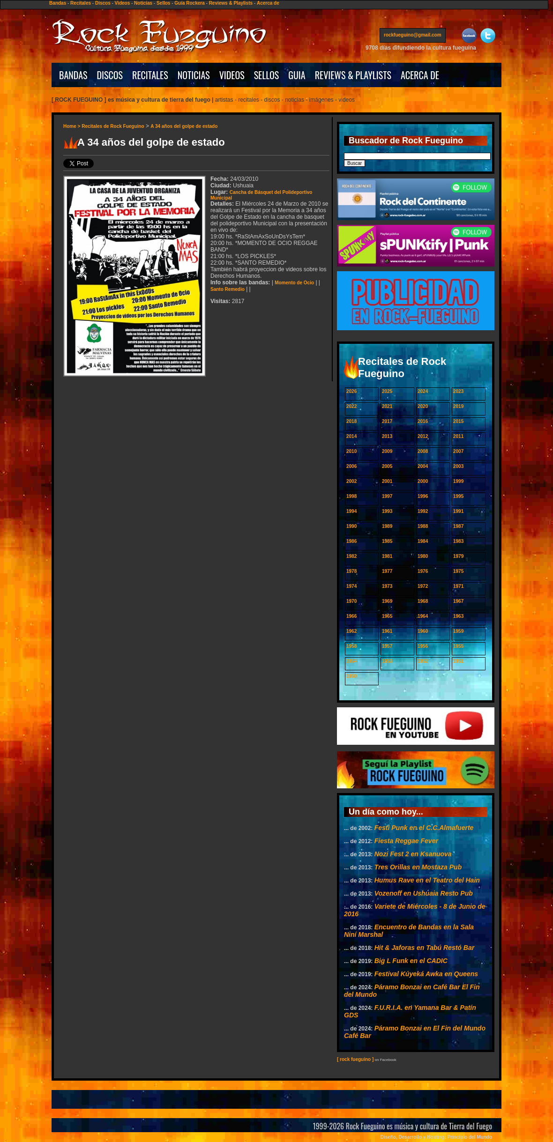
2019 (458, 406)
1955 (458, 646)
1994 (351, 511)
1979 (458, 556)
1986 (351, 541)
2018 (351, 421)
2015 (458, 421)
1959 (458, 631)
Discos (103, 3)
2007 (458, 451)
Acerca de (268, 3)
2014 (351, 436)
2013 (387, 436)
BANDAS (73, 75)
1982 (351, 556)
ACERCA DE (420, 75)
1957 (387, 646)
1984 (423, 541)
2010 (351, 451)
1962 (351, 631)
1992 (423, 511)
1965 (387, 616)
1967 (458, 601)
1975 (458, 571)
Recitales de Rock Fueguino (113, 126)
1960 (423, 631)
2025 (387, 391)
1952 (423, 661)
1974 (351, 586)
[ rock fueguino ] (355, 1059)
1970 (351, 601)
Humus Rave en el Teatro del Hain (427, 880)
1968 (423, 601)
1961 (387, 631)
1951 (458, 661)
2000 (423, 481)
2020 (423, 406)
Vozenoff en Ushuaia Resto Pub (423, 893)
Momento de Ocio (294, 282)
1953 (387, 661)
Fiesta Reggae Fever (406, 841)
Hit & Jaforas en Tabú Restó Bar (424, 947)
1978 (351, 571)
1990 (351, 526)
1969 (387, 601)
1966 (351, 616)
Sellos (163, 3)
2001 (387, 481)
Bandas (57, 3)
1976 (423, 571)
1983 (458, 541)
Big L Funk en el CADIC (411, 960)
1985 (387, 541)
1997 (387, 496)
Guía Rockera (189, 3)
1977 (387, 571)
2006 (351, 466)
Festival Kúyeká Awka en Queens (426, 974)
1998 (351, 496)
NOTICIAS (194, 75)
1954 (351, 661)
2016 (423, 421)
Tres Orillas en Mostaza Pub (418, 867)
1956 (423, 646)
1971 (458, 586)
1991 (458, 511)
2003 (458, 466)
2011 (458, 436)
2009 (387, 451)
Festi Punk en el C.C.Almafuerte (424, 827)
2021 (387, 406)
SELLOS (266, 75)
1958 (351, 646)
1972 (423, 586)
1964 (423, 616)
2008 (423, 451)
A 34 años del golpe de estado (183, 126)
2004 (423, 466)
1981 (387, 556)
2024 (423, 391)
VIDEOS (232, 75)
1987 (458, 526)
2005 (387, 466)
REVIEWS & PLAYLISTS (353, 75)
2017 (387, 421)
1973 (387, 586)
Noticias (143, 3)
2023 (458, 391)
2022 (351, 406)
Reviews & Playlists (231, 3)
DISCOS (110, 75)
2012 (423, 436)
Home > (72, 126)
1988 (423, 526)
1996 (423, 496)
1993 (387, 511)
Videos (122, 3)
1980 (423, 556)
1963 (458, 616)
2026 (351, 391)
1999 (458, 481)
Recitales (80, 3)
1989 (387, 526)
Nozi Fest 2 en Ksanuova (413, 854)
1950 (351, 676)
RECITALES (150, 75)
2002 (351, 481)
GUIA (296, 75)
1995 (458, 496)
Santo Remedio (227, 289)
